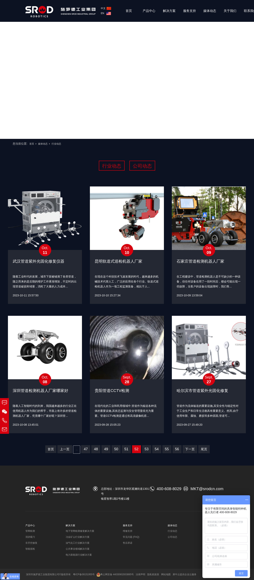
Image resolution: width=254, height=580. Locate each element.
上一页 (64, 449)
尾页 (204, 449)
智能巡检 (30, 548)
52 (137, 449)
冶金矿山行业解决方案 (77, 537)
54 (157, 449)
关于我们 (230, 10)
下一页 (190, 449)
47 (86, 449)
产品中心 (149, 10)
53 (147, 449)
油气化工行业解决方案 (77, 543)
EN (106, 13)
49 (106, 449)
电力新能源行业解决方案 (79, 554)
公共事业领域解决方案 (77, 548)
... (77, 449)
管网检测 (30, 531)
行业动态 (56, 143)
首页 (129, 10)
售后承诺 (127, 543)
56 (177, 449)
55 (167, 449)
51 (126, 449)
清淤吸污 (30, 537)
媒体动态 (209, 10)
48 (96, 449)
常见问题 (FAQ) (131, 537)
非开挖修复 (31, 543)
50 (116, 449)
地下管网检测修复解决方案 (80, 531)
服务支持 (189, 10)
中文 (106, 8)
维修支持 (127, 531)
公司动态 (142, 166)
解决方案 (169, 10)
